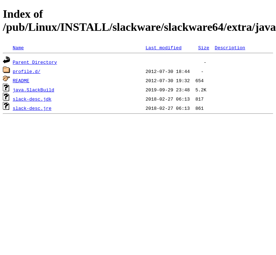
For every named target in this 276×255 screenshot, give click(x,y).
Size (203, 47)
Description (230, 47)
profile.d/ (26, 71)
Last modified (163, 47)
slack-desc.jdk (32, 99)
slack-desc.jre (32, 108)
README (21, 80)
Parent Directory (35, 62)
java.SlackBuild (33, 89)
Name (18, 47)
